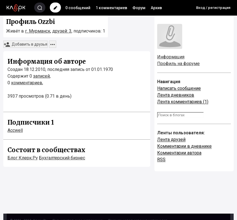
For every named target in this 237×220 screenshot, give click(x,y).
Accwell (15, 130)
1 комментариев (111, 8)
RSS (161, 159)
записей (41, 76)
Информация (170, 57)
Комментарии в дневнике (184, 146)
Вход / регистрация (213, 8)
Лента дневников (175, 95)
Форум (138, 8)
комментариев (26, 82)
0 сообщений (77, 8)
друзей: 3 (61, 31)
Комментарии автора (179, 152)
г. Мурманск (37, 31)
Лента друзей (171, 139)
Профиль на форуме (178, 63)
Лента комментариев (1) (182, 101)
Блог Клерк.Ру (23, 157)
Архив (156, 8)
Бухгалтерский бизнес (62, 157)
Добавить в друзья (25, 44)
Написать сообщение (179, 88)
